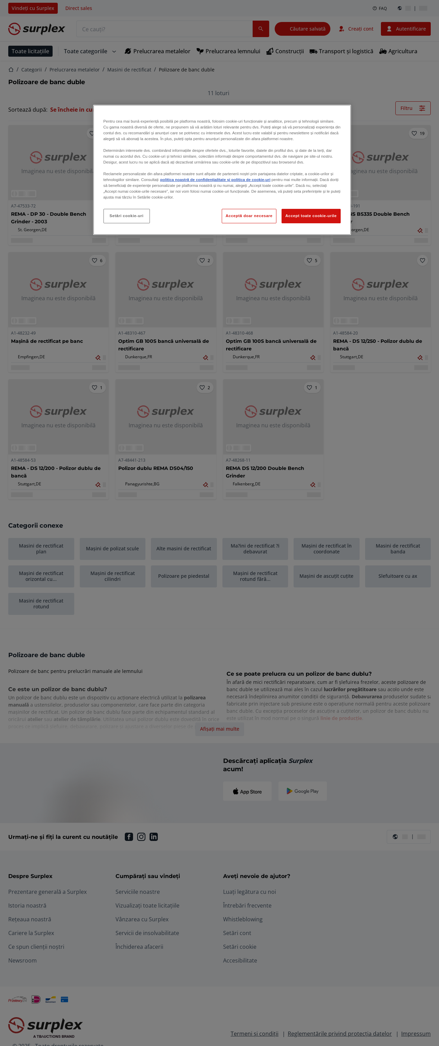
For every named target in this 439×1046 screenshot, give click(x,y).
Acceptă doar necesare (249, 216)
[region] (222, 170)
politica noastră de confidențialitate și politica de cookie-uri (215, 180)
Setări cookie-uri (127, 216)
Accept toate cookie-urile (311, 216)
